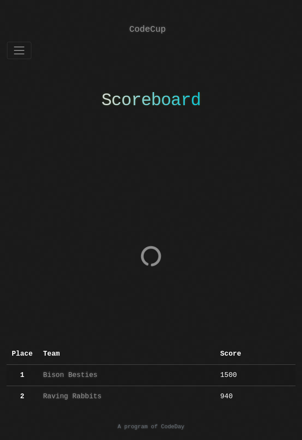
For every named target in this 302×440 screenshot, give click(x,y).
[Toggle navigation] (19, 50)
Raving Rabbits (72, 396)
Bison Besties (70, 375)
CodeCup (147, 29)
